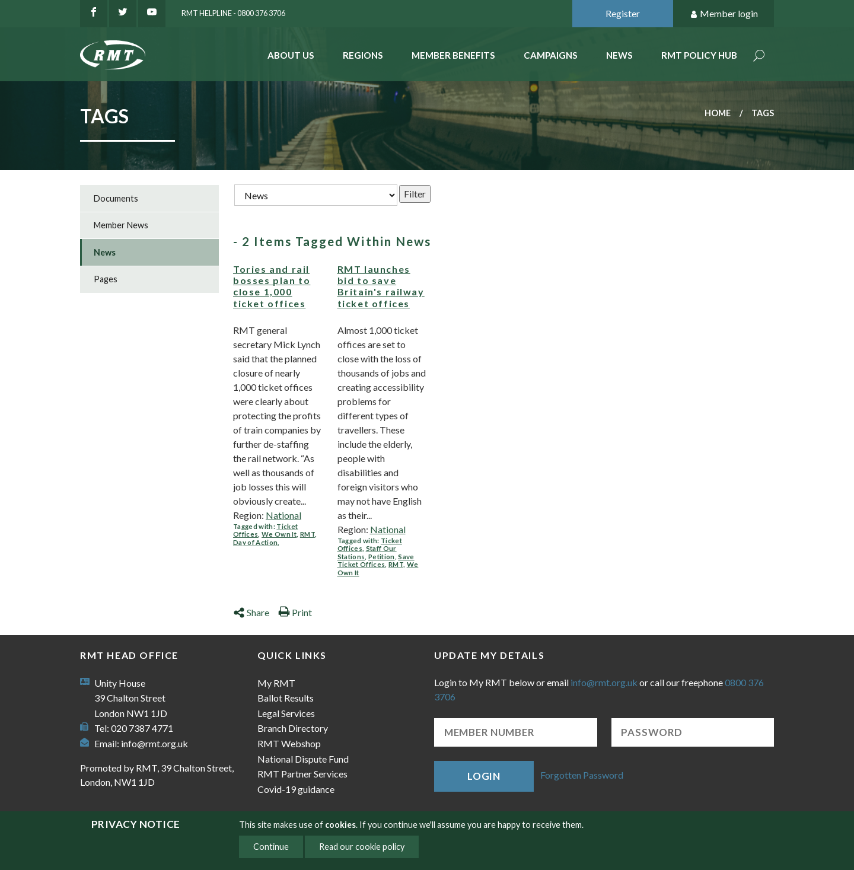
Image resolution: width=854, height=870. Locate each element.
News (619, 55)
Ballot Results (285, 697)
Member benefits (453, 55)
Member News (121, 225)
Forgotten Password (581, 774)
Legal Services (286, 713)
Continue (271, 847)
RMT (307, 534)
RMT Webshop (289, 743)
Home (718, 113)
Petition (381, 556)
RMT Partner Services (302, 773)
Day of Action (255, 542)
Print (295, 612)
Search (759, 57)
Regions (363, 55)
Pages (105, 279)
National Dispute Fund (303, 758)
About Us (290, 55)
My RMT (276, 683)
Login (484, 776)
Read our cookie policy (361, 847)
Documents (116, 198)
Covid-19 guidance (295, 789)
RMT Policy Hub (699, 55)
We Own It (279, 534)
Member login (724, 14)
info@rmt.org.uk (154, 743)
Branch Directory (292, 728)
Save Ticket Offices (376, 561)
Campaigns (551, 55)
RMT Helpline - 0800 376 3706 (233, 13)
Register (623, 13)
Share (251, 612)
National (283, 515)
